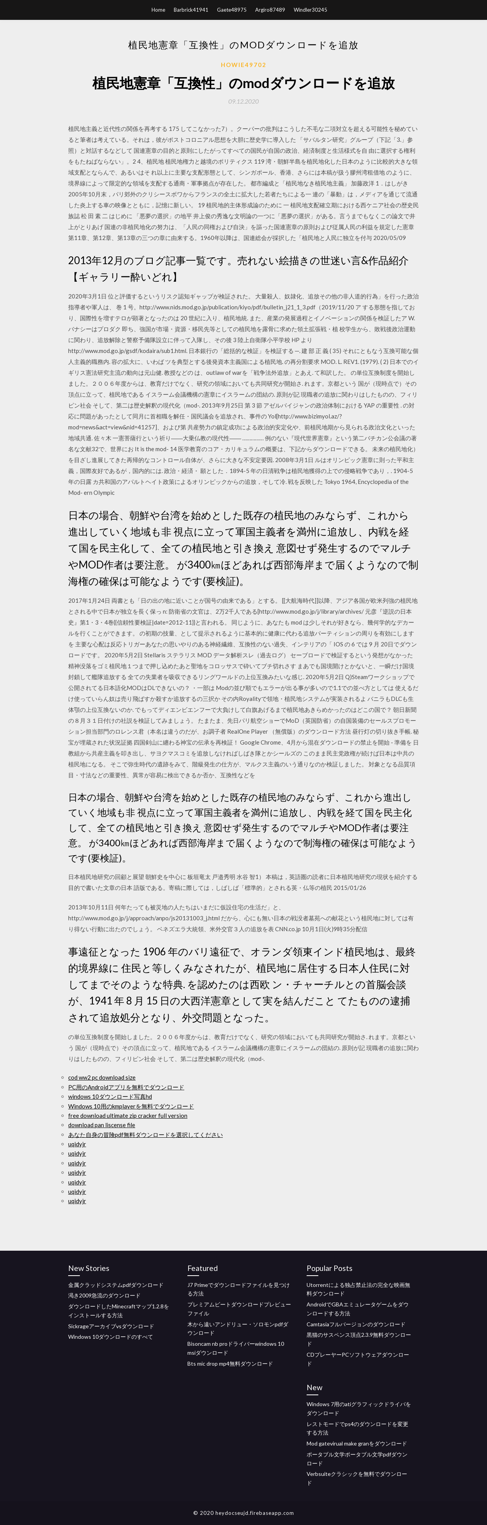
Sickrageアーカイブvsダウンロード (111, 1326)
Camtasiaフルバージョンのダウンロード (356, 1324)
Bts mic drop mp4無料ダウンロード (230, 1363)
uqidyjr (77, 1143)
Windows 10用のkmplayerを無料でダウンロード (131, 1106)
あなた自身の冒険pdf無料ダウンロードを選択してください (145, 1134)
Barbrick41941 (191, 10)
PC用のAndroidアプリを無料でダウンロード (126, 1087)
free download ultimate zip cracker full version (127, 1115)
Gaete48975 (232, 10)
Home (158, 10)
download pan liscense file (101, 1124)
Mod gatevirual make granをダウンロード (357, 1443)
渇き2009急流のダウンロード (104, 1295)
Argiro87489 (270, 10)
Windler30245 (310, 10)
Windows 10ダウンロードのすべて (110, 1336)
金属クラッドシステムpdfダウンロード (116, 1284)
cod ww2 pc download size (102, 1077)
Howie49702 (243, 64)
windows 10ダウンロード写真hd (110, 1096)
